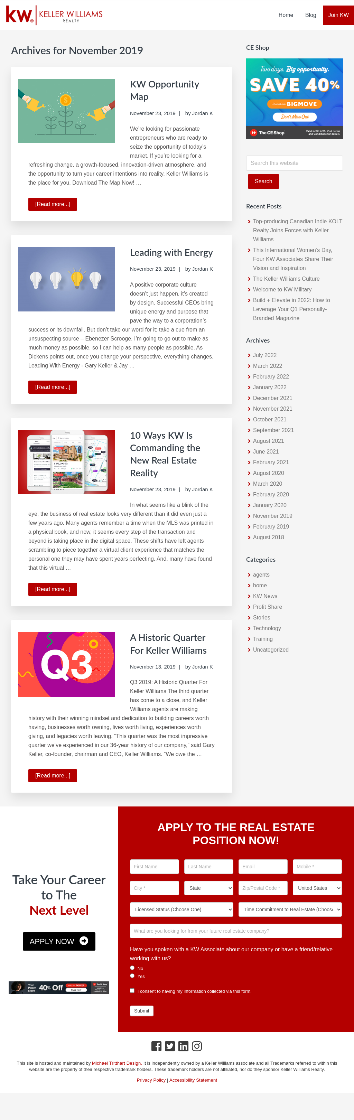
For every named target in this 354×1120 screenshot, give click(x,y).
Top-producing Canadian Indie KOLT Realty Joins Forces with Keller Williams (297, 230)
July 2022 (265, 355)
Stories (261, 617)
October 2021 (270, 419)
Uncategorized (271, 650)
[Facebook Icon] (156, 1063)
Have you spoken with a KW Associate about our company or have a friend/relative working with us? (231, 968)
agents (261, 575)
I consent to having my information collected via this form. (191, 1006)
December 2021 (272, 398)
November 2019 (272, 516)
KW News (265, 596)
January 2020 (270, 505)
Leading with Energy (159, 257)
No (136, 983)
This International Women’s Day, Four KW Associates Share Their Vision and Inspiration (293, 259)
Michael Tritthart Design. (117, 1078)
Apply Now (52, 956)
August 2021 (268, 441)
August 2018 (268, 537)
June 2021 (266, 452)
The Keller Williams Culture (286, 279)
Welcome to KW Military (282, 289)
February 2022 (271, 377)
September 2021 (273, 430)
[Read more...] (56, 205)
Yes (137, 991)
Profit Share (267, 607)
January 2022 (270, 387)
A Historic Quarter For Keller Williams (172, 661)
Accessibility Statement (193, 1095)
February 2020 (271, 494)
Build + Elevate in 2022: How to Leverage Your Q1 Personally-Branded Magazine (291, 309)
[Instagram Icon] (197, 1063)
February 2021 (271, 462)
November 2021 (272, 409)
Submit (141, 1025)
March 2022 (267, 366)
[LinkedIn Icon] (183, 1063)
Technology (267, 628)
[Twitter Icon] (170, 1063)
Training (263, 639)
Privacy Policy (151, 1095)
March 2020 (267, 484)
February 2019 (271, 527)
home (260, 585)
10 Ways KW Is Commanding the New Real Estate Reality (169, 465)
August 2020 (268, 473)
